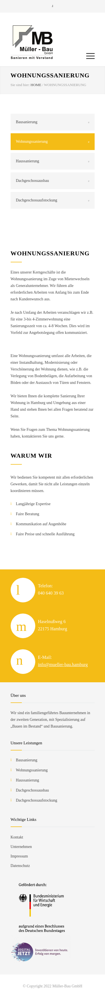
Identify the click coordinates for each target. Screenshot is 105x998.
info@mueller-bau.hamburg (63, 664)
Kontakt (17, 837)
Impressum (19, 856)
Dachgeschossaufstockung (36, 200)
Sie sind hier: (20, 85)
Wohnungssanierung (32, 141)
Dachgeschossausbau (32, 181)
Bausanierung (27, 122)
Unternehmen (21, 847)
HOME (36, 85)
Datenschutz (20, 866)
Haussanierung (27, 161)
